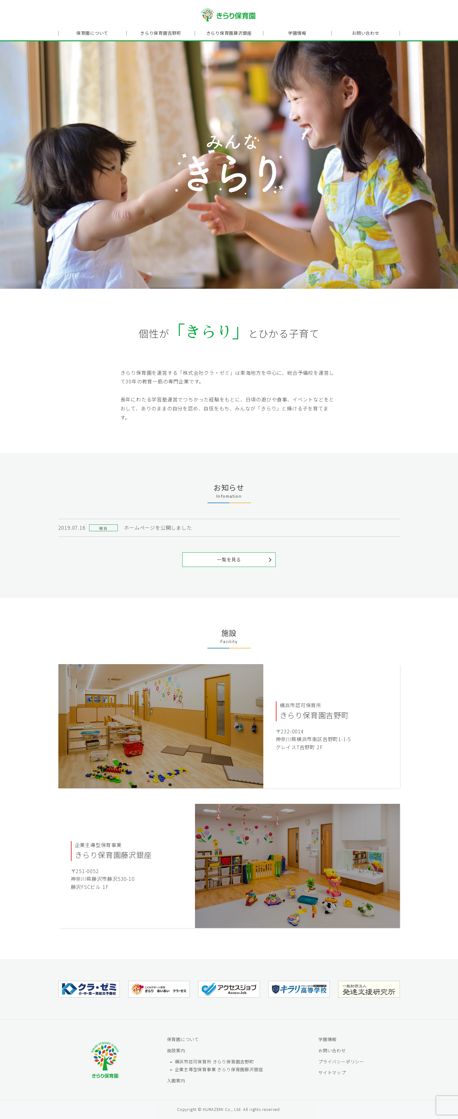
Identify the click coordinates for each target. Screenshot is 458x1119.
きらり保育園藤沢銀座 (229, 33)
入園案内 (176, 1080)
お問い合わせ (365, 33)
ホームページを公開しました (158, 527)
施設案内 (176, 1050)
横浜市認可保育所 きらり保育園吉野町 (214, 1061)
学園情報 (297, 33)
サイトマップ (332, 1072)
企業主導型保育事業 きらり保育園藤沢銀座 (219, 1069)
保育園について (92, 33)
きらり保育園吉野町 (160, 33)
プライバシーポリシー (341, 1061)
